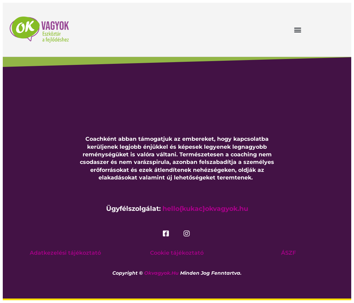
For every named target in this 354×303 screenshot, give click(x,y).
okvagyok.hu (161, 273)
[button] (297, 29)
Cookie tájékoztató (177, 253)
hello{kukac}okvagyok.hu (205, 209)
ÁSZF (288, 253)
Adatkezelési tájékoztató (65, 253)
